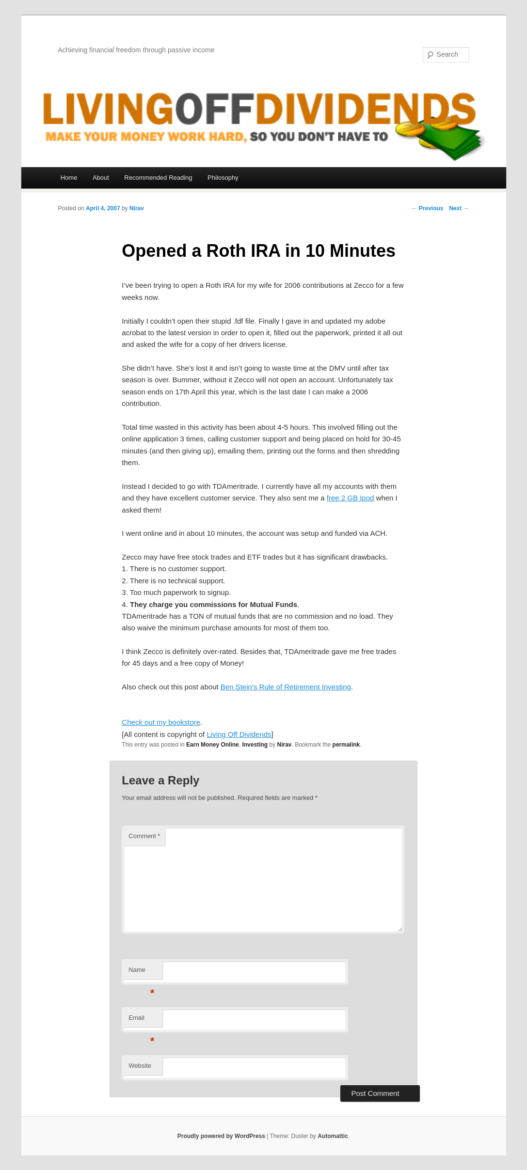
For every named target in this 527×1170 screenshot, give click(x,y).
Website (139, 1065)
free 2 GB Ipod (350, 498)
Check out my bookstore (161, 722)
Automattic (333, 1136)
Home (69, 177)
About (101, 177)
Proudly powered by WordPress (221, 1136)
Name (141, 972)
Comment (144, 836)
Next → (459, 208)
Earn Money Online (212, 744)
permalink (346, 744)
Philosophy (223, 177)
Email (141, 1020)
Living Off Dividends (239, 734)
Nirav (136, 208)
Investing (255, 744)
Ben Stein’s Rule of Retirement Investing (286, 687)
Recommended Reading (158, 177)
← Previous (427, 208)
